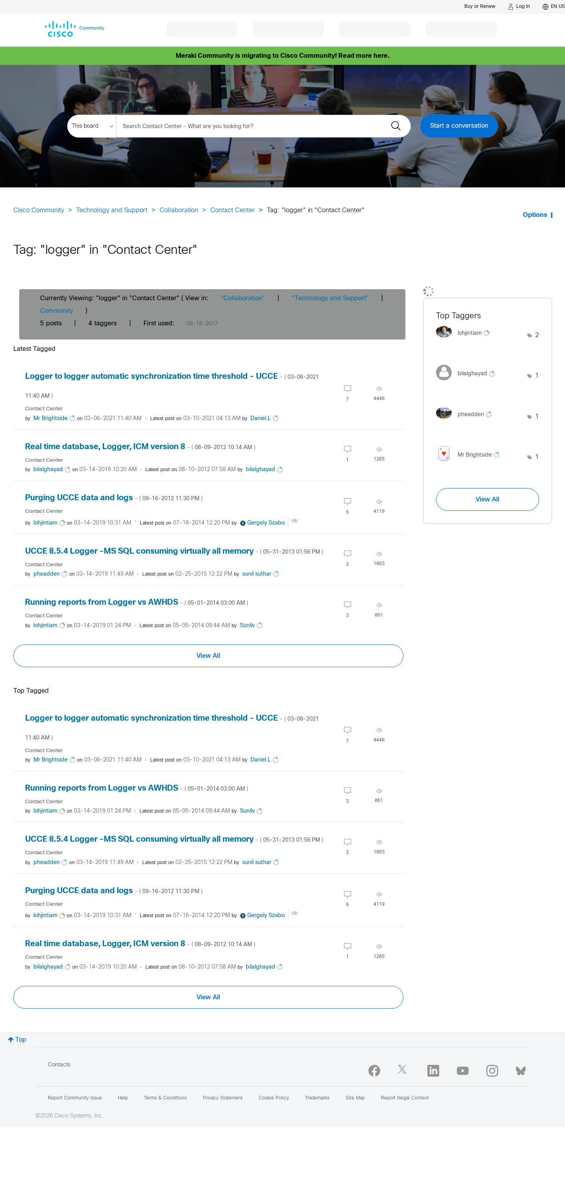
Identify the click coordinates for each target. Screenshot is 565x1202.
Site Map (355, 1098)
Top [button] (20, 1040)
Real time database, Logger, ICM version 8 (140, 447)
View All (208, 655)
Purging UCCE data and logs (113, 498)
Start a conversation (459, 126)
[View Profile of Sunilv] (247, 625)
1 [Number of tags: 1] (537, 376)
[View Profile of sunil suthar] (256, 574)
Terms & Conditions (165, 1098)
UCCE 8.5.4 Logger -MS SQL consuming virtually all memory (174, 551)
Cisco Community (38, 210)
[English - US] (554, 6)
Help (123, 1098)
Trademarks (317, 1098)
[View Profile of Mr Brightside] (50, 418)
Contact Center (232, 210)
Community (56, 311)
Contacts (59, 1065)
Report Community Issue (75, 1098)
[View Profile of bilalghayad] (48, 469)
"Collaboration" (243, 298)
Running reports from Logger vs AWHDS (136, 602)
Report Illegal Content (405, 1098)
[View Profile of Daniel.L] (260, 418)
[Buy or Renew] (479, 6)
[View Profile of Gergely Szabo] (266, 523)
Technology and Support (111, 210)
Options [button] (535, 215)
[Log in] (519, 6)
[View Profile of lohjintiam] (45, 523)
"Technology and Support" (330, 298)
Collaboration (179, 210)
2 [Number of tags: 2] (537, 335)
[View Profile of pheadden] (46, 574)
